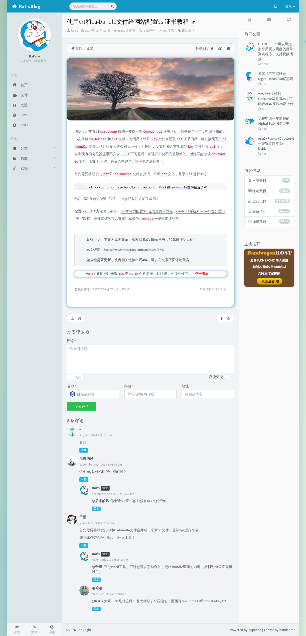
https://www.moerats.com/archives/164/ (134, 249)
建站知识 (188, 30)
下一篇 (225, 318)
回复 (83, 450)
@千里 (97, 567)
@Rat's (97, 601)
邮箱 (129, 386)
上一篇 (76, 318)
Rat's (74, 30)
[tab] (249, 19)
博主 (105, 488)
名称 (71, 386)
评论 (71, 341)
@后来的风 (100, 501)
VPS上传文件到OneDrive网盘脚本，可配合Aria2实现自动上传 (276, 98)
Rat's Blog (150, 239)
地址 (185, 386)
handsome (287, 630)
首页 (76, 48)
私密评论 (216, 377)
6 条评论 (149, 30)
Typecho (254, 630)
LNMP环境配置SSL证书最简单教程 (147, 211)
